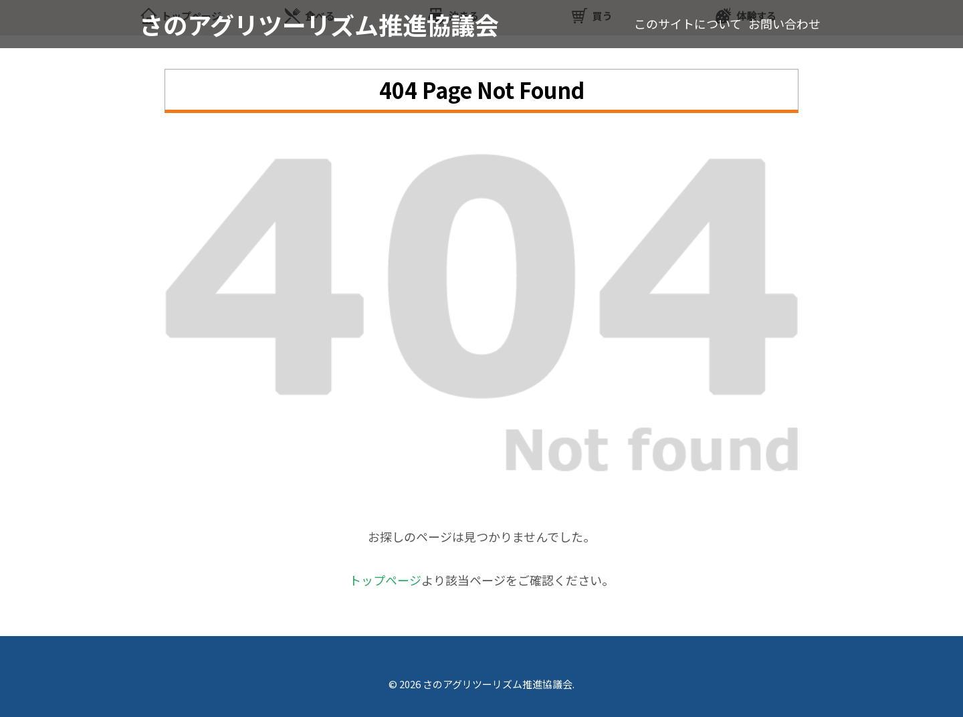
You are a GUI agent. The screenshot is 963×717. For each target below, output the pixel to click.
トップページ (385, 580)
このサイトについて (688, 23)
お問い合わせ (784, 23)
